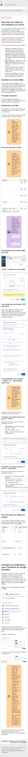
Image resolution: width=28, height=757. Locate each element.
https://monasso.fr (14, 33)
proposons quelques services (9, 40)
